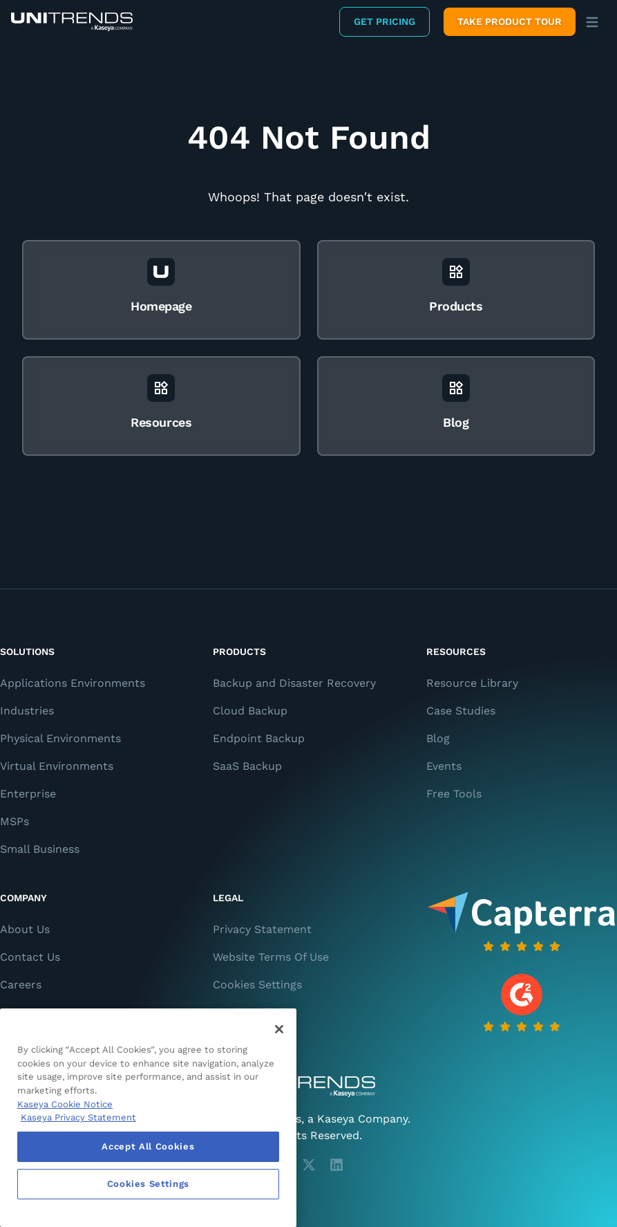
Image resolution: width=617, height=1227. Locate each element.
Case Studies (460, 710)
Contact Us (30, 956)
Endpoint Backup (259, 738)
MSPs (14, 821)
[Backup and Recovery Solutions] (72, 21)
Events (444, 766)
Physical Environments (60, 738)
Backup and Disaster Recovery (294, 683)
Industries (27, 710)
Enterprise (28, 793)
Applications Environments (72, 683)
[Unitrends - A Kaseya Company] (308, 1086)
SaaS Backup (247, 766)
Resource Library (472, 683)
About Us (25, 929)
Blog (438, 738)
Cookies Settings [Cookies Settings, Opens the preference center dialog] (148, 1184)
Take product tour (509, 21)
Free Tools (454, 793)
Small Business (39, 849)
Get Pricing (384, 21)
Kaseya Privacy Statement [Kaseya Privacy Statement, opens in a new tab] (78, 1117)
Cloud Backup (250, 710)
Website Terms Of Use (271, 956)
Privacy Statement (262, 929)
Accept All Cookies (148, 1146)
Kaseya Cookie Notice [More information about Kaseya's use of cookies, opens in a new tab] (65, 1104)
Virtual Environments (56, 766)
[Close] (279, 1029)
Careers (20, 984)
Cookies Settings (257, 984)
